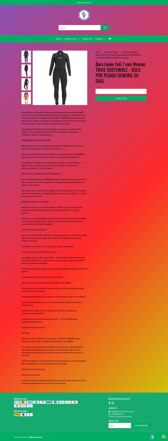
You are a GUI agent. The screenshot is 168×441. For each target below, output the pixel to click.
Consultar (121, 98)
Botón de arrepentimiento (120, 416)
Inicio (59, 38)
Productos (72, 38)
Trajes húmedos (130, 52)
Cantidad (98, 88)
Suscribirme (141, 425)
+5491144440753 (115, 414)
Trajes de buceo (111, 52)
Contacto (87, 38)
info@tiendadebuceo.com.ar (121, 411)
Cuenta (100, 38)
